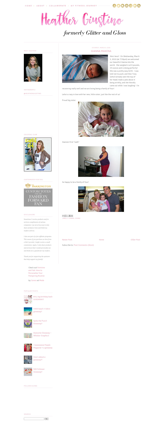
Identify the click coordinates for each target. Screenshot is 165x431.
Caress (34, 280)
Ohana (77, 218)
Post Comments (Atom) (84, 245)
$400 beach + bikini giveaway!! (41, 310)
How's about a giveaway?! (39, 358)
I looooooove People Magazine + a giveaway (42, 346)
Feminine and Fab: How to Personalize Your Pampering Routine (36, 271)
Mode (41, 280)
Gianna (71, 218)
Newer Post (67, 239)
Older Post (135, 239)
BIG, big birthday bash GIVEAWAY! (42, 298)
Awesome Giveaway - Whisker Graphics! (42, 334)
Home (101, 239)
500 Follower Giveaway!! (39, 370)
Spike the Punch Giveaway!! (40, 322)
